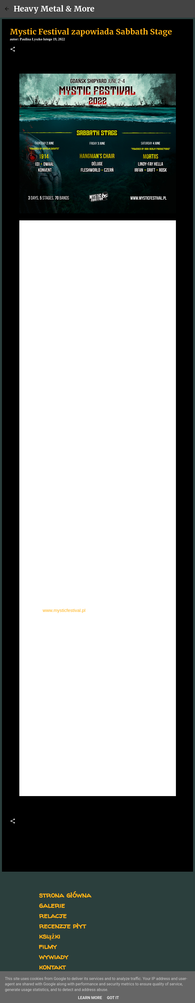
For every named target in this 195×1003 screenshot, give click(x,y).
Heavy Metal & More (54, 9)
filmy (48, 946)
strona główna (65, 895)
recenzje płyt (62, 926)
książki (49, 936)
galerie (52, 905)
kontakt (52, 967)
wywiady (53, 956)
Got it (113, 997)
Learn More (90, 997)
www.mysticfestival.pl (64, 610)
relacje (53, 915)
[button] (13, 49)
